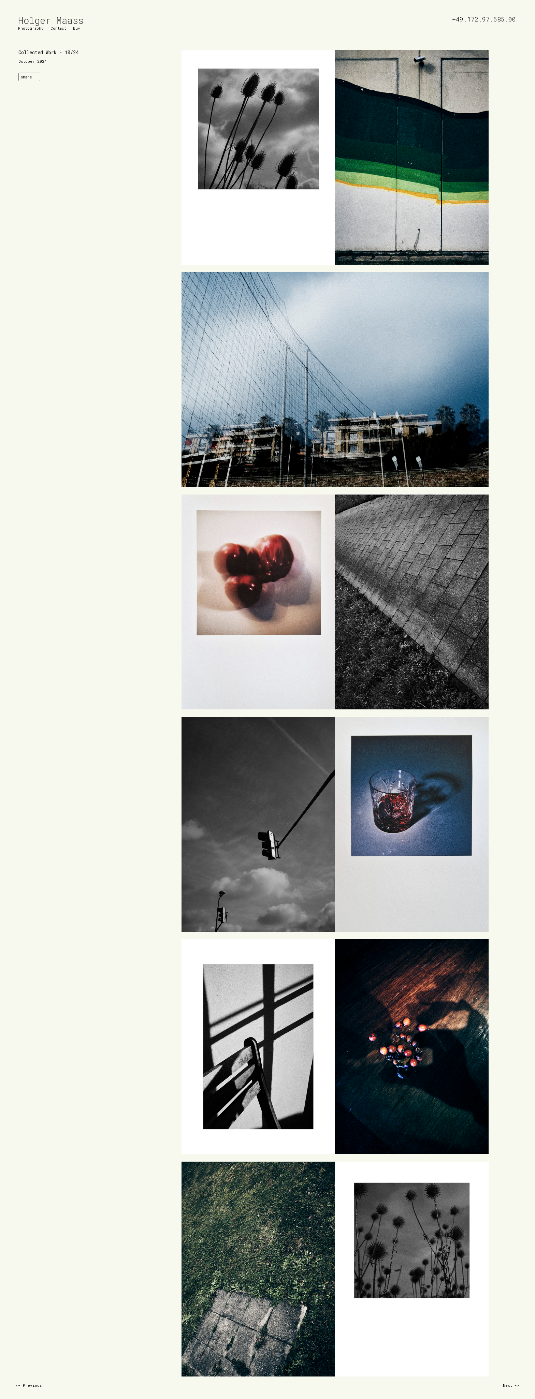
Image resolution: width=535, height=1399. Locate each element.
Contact (58, 28)
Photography (31, 28)
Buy (76, 28)
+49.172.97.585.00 (484, 18)
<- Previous (29, 1385)
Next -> (511, 1385)
